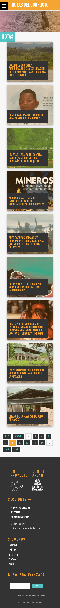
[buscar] (19, 586)
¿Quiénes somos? (18, 523)
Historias (15, 512)
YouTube (12, 559)
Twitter (12, 549)
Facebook (13, 545)
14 (42, 442)
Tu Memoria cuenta (19, 517)
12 (27, 442)
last (16, 449)
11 (20, 442)
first (7, 436)
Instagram (13, 554)
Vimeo (11, 564)
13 (34, 442)
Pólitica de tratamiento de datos (25, 528)
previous (18, 436)
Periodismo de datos (20, 507)
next (7, 449)
